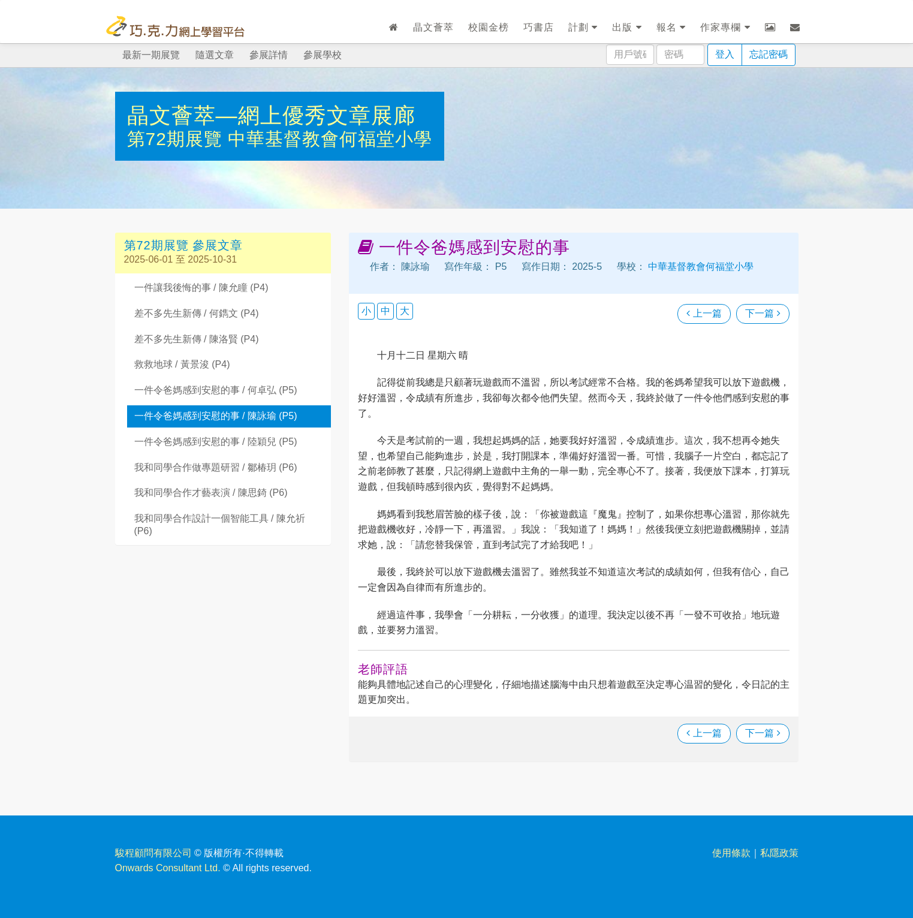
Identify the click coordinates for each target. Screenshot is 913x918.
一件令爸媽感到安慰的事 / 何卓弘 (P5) (215, 390)
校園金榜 (488, 27)
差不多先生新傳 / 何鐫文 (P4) (196, 313)
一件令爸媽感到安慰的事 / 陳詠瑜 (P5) (215, 416)
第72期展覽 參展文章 (183, 245)
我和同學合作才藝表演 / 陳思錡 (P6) (211, 492)
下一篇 (762, 313)
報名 (671, 27)
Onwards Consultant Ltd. (168, 868)
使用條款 (731, 853)
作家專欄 (725, 27)
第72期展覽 (177, 139)
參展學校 (322, 55)
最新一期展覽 (151, 55)
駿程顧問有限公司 (153, 853)
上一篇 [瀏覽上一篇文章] (703, 313)
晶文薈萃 (433, 27)
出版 (626, 27)
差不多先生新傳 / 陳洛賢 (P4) (196, 339)
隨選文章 (214, 55)
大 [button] (404, 311)
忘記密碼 (768, 54)
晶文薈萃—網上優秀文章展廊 (271, 115)
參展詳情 (268, 55)
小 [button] (366, 311)
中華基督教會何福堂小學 (330, 139)
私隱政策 (779, 853)
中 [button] (385, 311)
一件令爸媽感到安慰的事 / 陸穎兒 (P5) (215, 442)
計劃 (583, 27)
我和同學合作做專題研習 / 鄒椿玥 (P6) (215, 467)
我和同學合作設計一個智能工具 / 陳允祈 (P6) (219, 524)
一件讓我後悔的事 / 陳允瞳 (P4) (201, 287)
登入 (724, 54)
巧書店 (538, 27)
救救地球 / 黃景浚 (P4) (182, 364)
